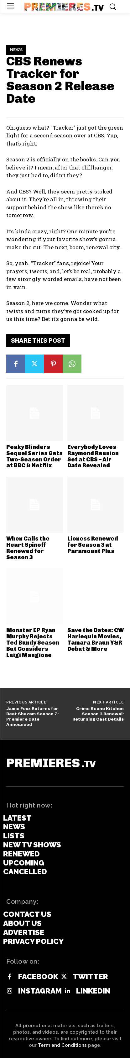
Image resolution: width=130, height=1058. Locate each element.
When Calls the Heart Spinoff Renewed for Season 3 (27, 547)
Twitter (90, 976)
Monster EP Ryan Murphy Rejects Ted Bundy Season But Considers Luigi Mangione (32, 642)
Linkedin (93, 991)
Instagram (40, 991)
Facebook (38, 976)
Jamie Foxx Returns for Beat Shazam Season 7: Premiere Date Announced (32, 716)
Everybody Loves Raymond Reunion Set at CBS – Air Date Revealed (93, 456)
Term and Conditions (62, 1045)
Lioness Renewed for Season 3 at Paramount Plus (92, 545)
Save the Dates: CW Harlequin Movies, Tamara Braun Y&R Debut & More (95, 639)
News (16, 50)
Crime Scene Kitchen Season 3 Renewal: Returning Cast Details (98, 714)
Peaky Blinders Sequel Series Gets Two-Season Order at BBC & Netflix (34, 456)
